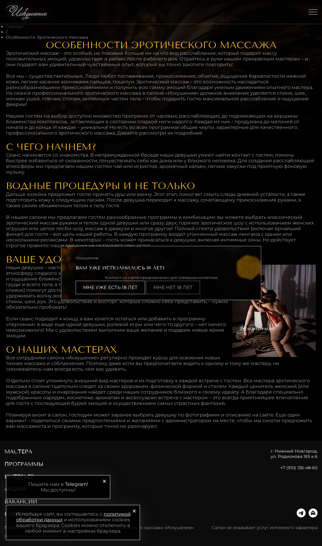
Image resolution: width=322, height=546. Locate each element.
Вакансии (20, 501)
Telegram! (76, 484)
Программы (23, 464)
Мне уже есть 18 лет (110, 287)
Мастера (18, 451)
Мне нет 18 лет (172, 287)
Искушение (27, 11)
